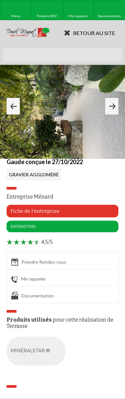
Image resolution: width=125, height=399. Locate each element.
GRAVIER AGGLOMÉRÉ (34, 174)
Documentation (32, 295)
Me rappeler (28, 279)
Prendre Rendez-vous (38, 262)
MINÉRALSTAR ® (37, 351)
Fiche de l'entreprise (35, 211)
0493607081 (23, 226)
